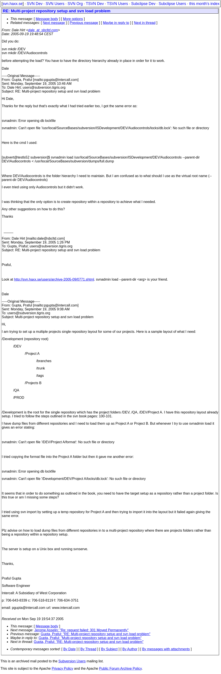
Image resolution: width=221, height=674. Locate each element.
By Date (69, 649)
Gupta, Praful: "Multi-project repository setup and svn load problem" (90, 638)
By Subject (109, 649)
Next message (54, 23)
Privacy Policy (62, 668)
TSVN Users (117, 4)
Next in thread (145, 23)
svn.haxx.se (13, 4)
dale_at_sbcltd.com (43, 30)
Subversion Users (72, 661)
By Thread (88, 649)
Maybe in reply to (116, 23)
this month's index (204, 4)
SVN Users (55, 4)
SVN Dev (34, 4)
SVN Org (75, 4)
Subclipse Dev (143, 4)
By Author (129, 649)
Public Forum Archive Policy (120, 668)
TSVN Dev (95, 4)
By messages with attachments (166, 649)
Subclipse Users (172, 4)
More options (73, 19)
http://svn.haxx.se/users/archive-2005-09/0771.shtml (54, 279)
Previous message (84, 23)
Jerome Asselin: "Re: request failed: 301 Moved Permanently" (81, 630)
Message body (47, 19)
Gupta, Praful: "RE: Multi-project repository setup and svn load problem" (95, 634)
